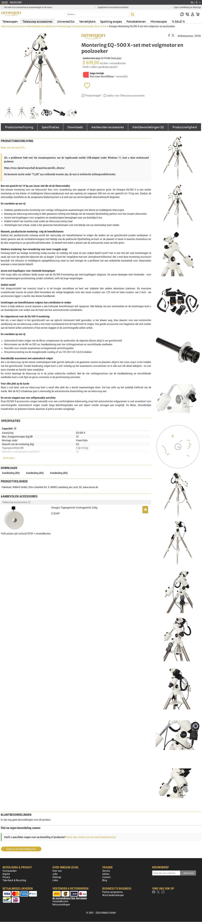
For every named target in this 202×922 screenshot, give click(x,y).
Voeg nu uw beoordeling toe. (21, 849)
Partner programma (112, 892)
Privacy (6, 877)
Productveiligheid (184, 127)
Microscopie (159, 21)
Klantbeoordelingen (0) (148, 127)
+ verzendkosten (117, 63)
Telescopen (10, 21)
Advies (105, 874)
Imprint (6, 874)
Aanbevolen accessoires (107, 127)
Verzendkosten (60, 901)
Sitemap (56, 877)
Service (106, 870)
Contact (106, 877)
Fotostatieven (136, 21)
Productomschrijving (19, 127)
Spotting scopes (111, 21)
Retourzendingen (61, 904)
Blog (104, 880)
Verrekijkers (87, 21)
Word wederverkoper (113, 895)
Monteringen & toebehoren (42, 26)
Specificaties (50, 127)
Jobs (55, 874)
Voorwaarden (10, 870)
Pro (104, 26)
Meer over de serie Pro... (14, 147)
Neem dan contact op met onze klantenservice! (91, 837)
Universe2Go (65, 21)
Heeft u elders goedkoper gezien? (100, 66)
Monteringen (65, 26)
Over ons (57, 870)
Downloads (75, 127)
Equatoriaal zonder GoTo (87, 26)
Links (55, 880)
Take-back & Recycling (14, 880)
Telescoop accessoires (37, 21)
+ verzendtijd (121, 76)
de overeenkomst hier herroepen (69, 898)
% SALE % (178, 21)
